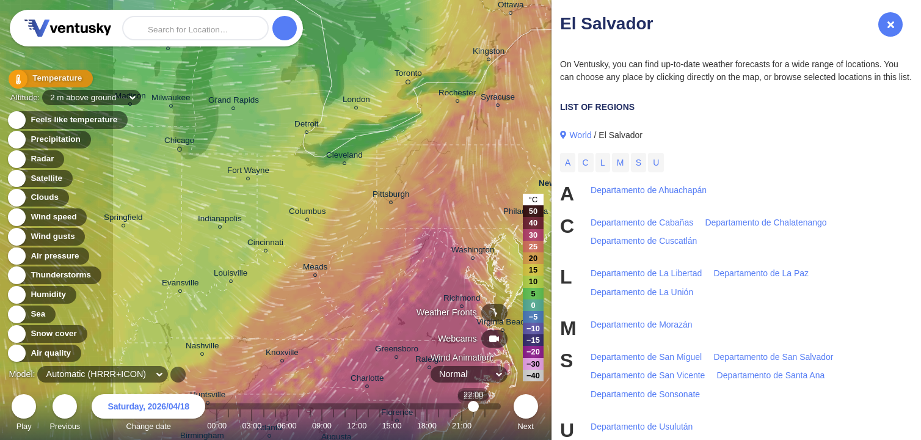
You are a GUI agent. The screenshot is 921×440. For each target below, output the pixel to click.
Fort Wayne (248, 172)
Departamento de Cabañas (642, 222)
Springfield (123, 219)
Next (526, 414)
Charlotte (367, 379)
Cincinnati (265, 244)
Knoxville (282, 354)
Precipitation (48, 139)
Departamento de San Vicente (648, 375)
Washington (472, 251)
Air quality (43, 353)
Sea (30, 314)
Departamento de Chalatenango (765, 222)
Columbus (307, 213)
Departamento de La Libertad (646, 273)
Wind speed (46, 217)
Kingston (488, 52)
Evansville (180, 284)
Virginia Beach (502, 323)
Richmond (462, 299)
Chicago (179, 142)
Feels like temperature (66, 120)
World (580, 135)
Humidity (41, 295)
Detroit (306, 125)
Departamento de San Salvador (773, 357)
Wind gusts (45, 237)
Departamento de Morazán (642, 324)
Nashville (202, 347)
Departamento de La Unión (642, 292)
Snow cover (46, 334)
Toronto (408, 75)
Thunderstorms (53, 275)
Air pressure (47, 256)
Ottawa (511, 6)
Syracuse (498, 98)
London (356, 101)
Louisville (230, 274)
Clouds (37, 198)
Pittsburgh (391, 195)
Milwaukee (170, 99)
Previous (64, 414)
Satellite (39, 179)
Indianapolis (220, 220)
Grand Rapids (233, 101)
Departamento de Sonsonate (645, 394)
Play (24, 414)
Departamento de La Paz (761, 273)
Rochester (457, 94)
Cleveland (344, 156)
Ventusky (66, 28)
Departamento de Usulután (642, 426)
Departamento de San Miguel (646, 357)
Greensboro (396, 350)
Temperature (48, 79)
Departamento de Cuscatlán (644, 241)
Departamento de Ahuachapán (649, 190)
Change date (148, 414)
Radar (35, 159)
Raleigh (429, 360)
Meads (315, 268)
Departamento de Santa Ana (771, 375)
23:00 (485, 425)
